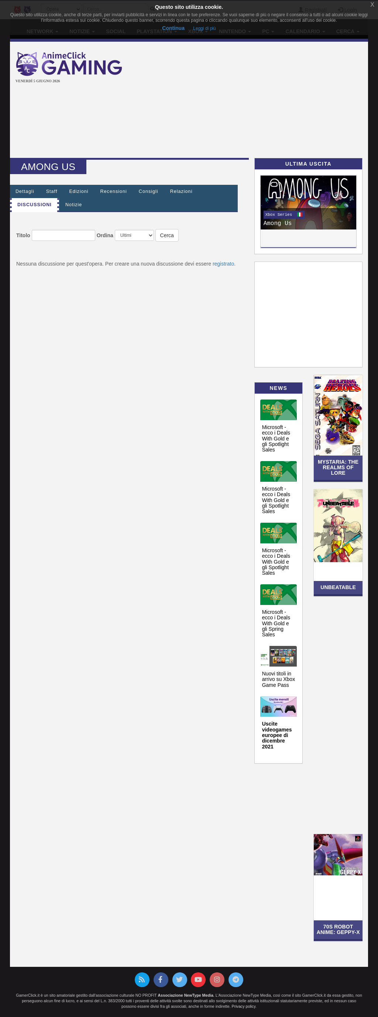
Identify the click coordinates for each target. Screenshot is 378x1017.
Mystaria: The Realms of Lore (338, 467)
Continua (173, 28)
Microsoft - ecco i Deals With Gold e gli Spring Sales (276, 623)
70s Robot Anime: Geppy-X (338, 929)
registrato (223, 264)
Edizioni (78, 191)
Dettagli (25, 191)
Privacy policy (243, 1006)
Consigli (148, 191)
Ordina (105, 235)
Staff (52, 191)
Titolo (23, 235)
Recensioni (113, 191)
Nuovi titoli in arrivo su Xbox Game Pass (278, 679)
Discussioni (34, 204)
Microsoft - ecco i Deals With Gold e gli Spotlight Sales (276, 438)
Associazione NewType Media (185, 995)
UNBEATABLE (338, 587)
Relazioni (181, 191)
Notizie (73, 204)
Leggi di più (204, 28)
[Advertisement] (256, 100)
